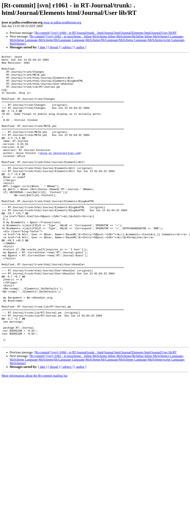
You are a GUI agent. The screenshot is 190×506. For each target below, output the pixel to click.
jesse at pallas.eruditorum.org (62, 22)
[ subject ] (67, 47)
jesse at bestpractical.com (59, 173)
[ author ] (80, 47)
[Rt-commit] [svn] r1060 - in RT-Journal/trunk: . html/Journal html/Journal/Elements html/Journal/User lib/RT (105, 33)
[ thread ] (54, 47)
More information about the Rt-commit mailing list (34, 433)
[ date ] (42, 47)
